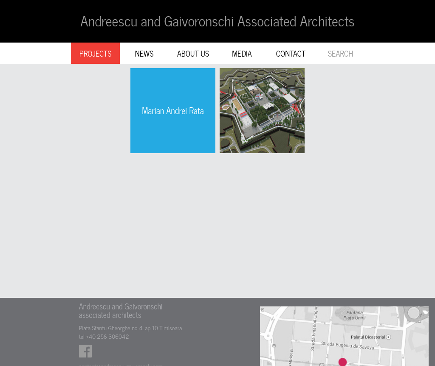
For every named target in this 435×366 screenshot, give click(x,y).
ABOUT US (193, 53)
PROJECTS (95, 53)
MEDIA (241, 53)
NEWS (144, 53)
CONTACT (291, 53)
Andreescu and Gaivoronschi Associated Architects (217, 20)
